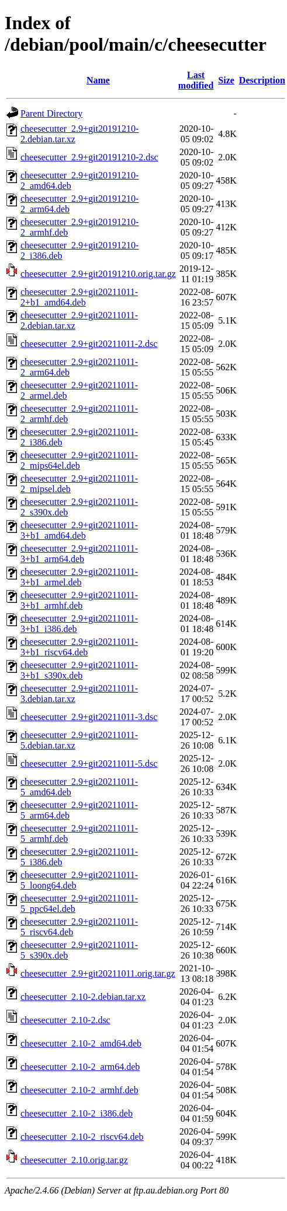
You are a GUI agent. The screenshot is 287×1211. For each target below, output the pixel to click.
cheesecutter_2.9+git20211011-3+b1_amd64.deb (79, 530)
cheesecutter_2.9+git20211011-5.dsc (88, 763)
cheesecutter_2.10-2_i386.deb (76, 1113)
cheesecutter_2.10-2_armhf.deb (79, 1090)
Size (226, 80)
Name (98, 80)
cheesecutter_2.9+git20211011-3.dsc (88, 717)
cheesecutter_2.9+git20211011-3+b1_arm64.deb (79, 553)
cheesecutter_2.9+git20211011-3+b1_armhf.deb (79, 600)
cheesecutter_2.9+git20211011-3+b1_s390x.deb (79, 670)
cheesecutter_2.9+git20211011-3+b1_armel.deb (79, 577)
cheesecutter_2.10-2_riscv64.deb (82, 1137)
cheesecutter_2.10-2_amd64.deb (80, 1043)
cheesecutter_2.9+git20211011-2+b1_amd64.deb (79, 297)
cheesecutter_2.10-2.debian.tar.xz (83, 997)
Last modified (195, 80)
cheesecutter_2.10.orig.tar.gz (74, 1160)
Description (262, 80)
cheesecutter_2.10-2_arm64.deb (80, 1067)
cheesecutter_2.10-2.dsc (65, 1020)
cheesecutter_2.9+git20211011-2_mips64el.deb (79, 460)
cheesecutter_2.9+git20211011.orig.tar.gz (97, 973)
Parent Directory (51, 113)
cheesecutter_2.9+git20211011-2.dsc (88, 344)
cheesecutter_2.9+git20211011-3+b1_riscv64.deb (79, 647)
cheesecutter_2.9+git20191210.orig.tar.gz (98, 274)
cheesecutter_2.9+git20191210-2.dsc (89, 157)
